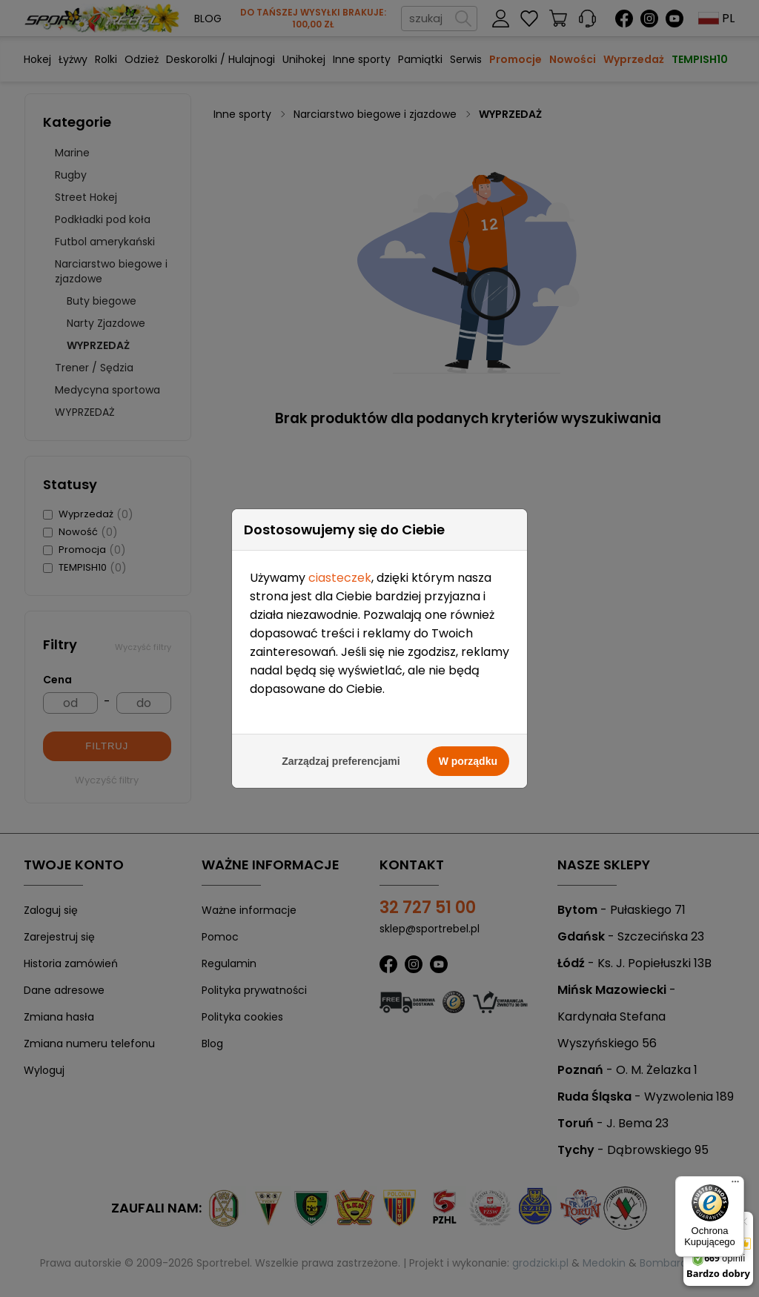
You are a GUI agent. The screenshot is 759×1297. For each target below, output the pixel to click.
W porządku (468, 705)
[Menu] (735, 1185)
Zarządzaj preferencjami (341, 705)
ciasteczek (339, 521)
